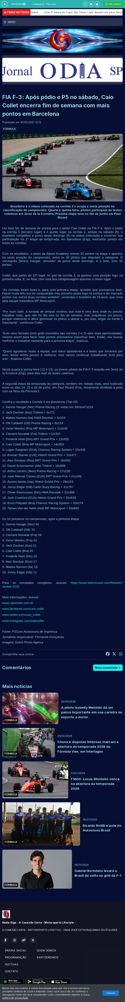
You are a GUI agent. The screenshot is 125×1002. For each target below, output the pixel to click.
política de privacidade (15, 997)
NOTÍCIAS (11, 964)
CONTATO (11, 971)
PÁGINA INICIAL (15, 950)
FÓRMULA (9, 128)
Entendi (111, 993)
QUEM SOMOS (46, 950)
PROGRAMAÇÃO (15, 957)
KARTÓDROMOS (47, 957)
